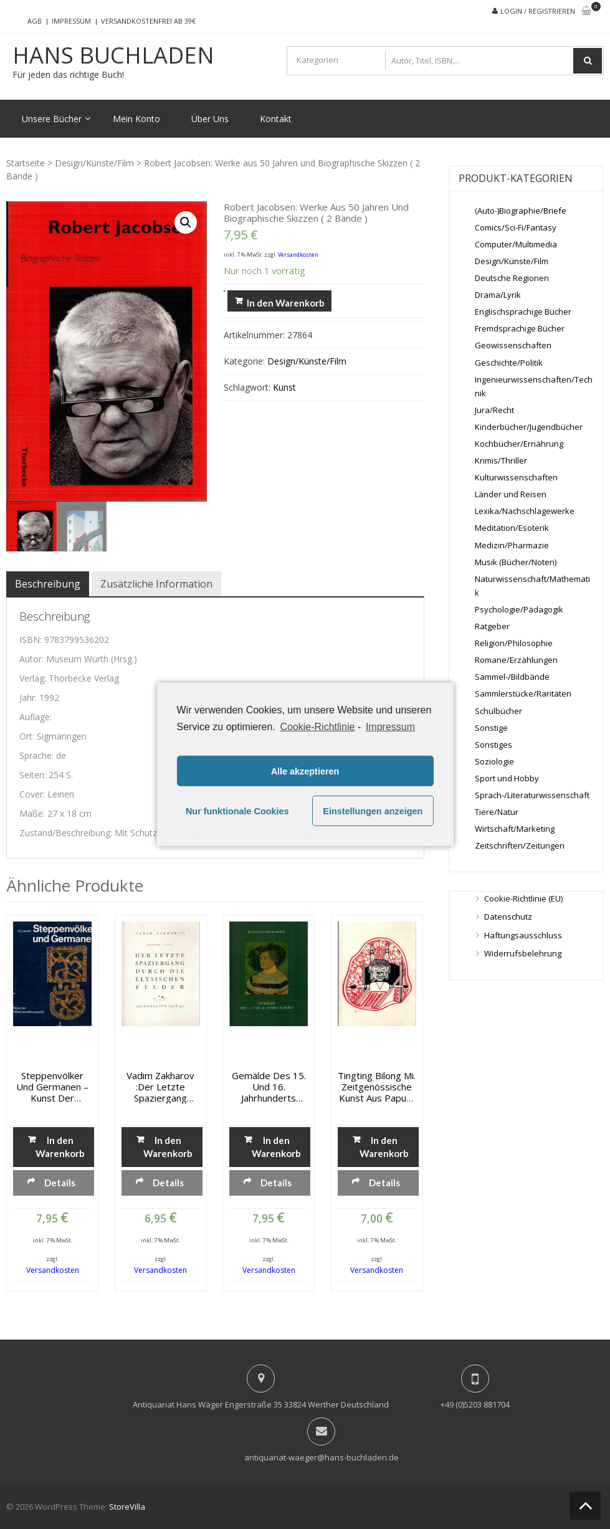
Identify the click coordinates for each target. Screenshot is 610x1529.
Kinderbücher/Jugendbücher (529, 426)
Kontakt (276, 119)
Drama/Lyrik (498, 294)
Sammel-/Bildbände (512, 676)
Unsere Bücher (52, 119)
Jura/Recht (494, 410)
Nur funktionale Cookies (237, 811)
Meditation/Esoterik (512, 527)
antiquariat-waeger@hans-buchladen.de (321, 1457)
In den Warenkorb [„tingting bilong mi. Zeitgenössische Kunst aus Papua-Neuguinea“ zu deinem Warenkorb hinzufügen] (384, 1147)
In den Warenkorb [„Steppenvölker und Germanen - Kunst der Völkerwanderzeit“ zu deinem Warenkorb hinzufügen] (60, 1147)
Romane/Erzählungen (516, 659)
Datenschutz (508, 916)
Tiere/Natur (496, 811)
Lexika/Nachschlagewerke (524, 511)
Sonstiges (493, 744)
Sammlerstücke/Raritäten (523, 693)
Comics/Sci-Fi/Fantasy (515, 227)
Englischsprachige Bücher (523, 311)
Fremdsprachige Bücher (520, 328)
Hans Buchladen (113, 55)
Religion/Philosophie (514, 643)
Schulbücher (498, 711)
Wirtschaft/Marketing (515, 828)
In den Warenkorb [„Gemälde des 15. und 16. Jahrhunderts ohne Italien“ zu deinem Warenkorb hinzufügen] (276, 1147)
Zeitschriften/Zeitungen (520, 845)
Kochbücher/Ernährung (519, 443)
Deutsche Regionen (512, 277)
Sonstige (491, 727)
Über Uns (210, 119)
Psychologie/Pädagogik (519, 609)
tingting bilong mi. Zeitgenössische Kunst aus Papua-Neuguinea (377, 1086)
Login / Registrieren (537, 11)
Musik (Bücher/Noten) (515, 562)
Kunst (284, 387)
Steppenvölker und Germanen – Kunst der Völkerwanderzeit (52, 1086)
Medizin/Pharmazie (512, 545)
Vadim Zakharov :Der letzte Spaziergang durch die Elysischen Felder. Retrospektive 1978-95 (161, 1086)
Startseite (25, 163)
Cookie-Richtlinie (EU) (523, 898)
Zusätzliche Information (156, 584)
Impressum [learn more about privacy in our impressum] (390, 727)
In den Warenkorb (286, 302)
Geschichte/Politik (509, 362)
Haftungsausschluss (523, 935)
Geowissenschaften (513, 345)
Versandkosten (298, 254)
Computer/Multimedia (516, 244)
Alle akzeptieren (305, 771)
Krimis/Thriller (501, 460)
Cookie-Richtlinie (317, 727)
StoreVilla (127, 1506)
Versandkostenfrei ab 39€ (148, 21)
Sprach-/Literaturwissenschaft (532, 795)
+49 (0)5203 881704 (475, 1404)
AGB (34, 21)
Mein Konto (136, 119)
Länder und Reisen (510, 494)
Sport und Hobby (507, 778)
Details (59, 1182)
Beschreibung (47, 584)
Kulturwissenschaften (516, 477)
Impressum (71, 21)
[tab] (47, 583)
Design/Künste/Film (94, 163)
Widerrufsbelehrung (522, 953)
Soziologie (494, 761)
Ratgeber (492, 626)
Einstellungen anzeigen (372, 811)
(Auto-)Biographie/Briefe (520, 210)
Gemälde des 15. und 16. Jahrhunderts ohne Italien (269, 1086)
